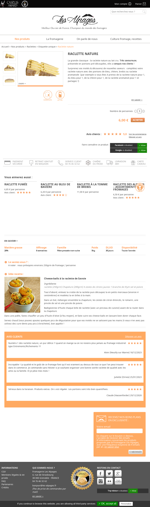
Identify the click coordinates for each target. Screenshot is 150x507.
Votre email (103, 427)
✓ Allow (142, 145)
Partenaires (7, 484)
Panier (138, 4)
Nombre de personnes (121, 111)
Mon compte (121, 4)
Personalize (126, 504)
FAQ (4, 481)
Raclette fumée (15, 184)
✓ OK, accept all (107, 503)
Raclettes (31, 46)
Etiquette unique (47, 46)
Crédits (5, 487)
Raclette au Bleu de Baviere (55, 185)
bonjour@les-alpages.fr (44, 485)
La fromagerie (54, 39)
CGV (4, 471)
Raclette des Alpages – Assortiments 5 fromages (128, 186)
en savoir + (136, 99)
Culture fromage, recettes (126, 39)
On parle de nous (87, 39)
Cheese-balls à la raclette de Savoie (65, 278)
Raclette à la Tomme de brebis (92, 185)
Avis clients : (93, 134)
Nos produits (22, 39)
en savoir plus (111, 447)
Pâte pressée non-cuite (73, 249)
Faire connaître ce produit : (95, 144)
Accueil (5, 46)
